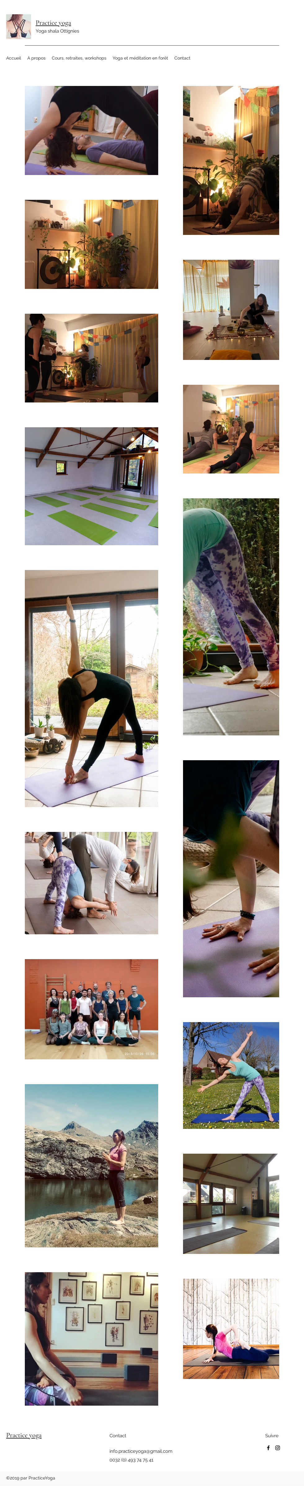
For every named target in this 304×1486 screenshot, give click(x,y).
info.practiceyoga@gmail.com (141, 1451)
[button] (36, 58)
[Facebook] (268, 1448)
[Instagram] (278, 1448)
